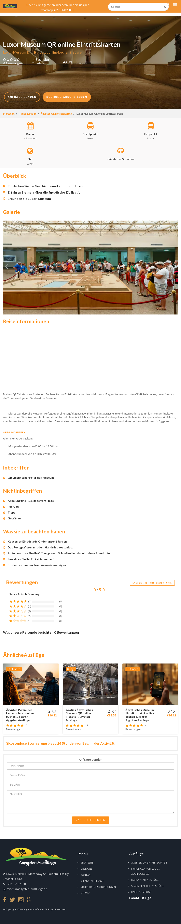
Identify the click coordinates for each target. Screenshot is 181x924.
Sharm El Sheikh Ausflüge (147, 886)
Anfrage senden (22, 96)
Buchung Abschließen (66, 96)
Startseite (87, 862)
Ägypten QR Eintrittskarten (149, 862)
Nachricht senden (90, 820)
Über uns (86, 868)
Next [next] (174, 268)
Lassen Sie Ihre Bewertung (152, 582)
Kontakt (86, 875)
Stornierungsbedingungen (98, 887)
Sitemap (85, 893)
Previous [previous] (7, 268)
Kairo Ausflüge (141, 892)
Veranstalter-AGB (92, 881)
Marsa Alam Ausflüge (145, 880)
